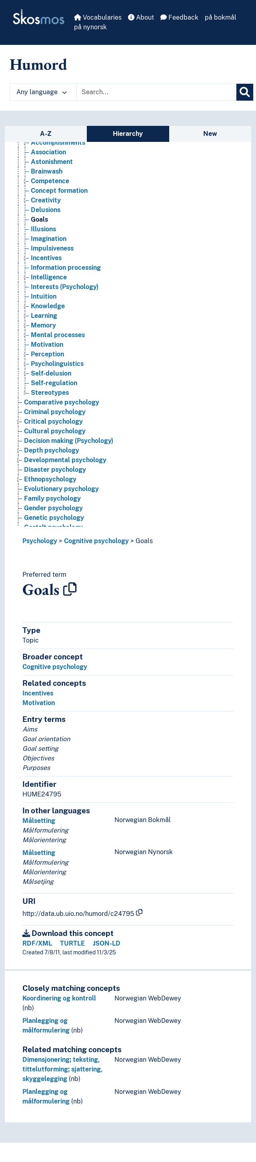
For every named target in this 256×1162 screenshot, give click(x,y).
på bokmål (220, 17)
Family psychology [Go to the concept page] (52, 498)
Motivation (38, 703)
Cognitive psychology (96, 541)
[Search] (245, 92)
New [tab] (210, 133)
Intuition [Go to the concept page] (43, 296)
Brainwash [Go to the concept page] (46, 171)
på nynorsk (90, 27)
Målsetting (38, 821)
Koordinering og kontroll (59, 998)
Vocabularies (98, 17)
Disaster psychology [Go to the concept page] (55, 469)
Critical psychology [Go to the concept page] (53, 421)
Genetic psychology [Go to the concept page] (54, 517)
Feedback (179, 17)
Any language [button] (41, 92)
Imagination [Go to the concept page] (48, 239)
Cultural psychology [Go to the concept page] (55, 431)
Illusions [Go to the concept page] (43, 229)
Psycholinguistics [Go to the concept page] (57, 364)
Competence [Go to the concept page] (50, 181)
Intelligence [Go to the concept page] (49, 277)
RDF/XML (37, 943)
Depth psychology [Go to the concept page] (51, 450)
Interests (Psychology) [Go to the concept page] (64, 287)
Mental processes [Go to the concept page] (58, 335)
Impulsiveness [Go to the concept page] (52, 248)
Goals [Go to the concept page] (39, 219)
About (141, 17)
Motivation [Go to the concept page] (47, 344)
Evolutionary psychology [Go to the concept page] (61, 489)
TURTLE (72, 943)
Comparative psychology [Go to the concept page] (61, 402)
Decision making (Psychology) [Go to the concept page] (68, 441)
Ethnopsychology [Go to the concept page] (50, 479)
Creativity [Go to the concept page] (46, 200)
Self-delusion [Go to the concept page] (51, 373)
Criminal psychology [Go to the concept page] (55, 412)
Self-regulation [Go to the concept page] (54, 383)
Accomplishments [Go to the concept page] (58, 142)
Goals (144, 541)
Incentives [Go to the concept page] (46, 258)
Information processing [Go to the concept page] (66, 267)
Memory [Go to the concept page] (43, 325)
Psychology (39, 541)
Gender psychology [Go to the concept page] (53, 508)
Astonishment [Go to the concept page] (52, 162)
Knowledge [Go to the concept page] (48, 306)
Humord (38, 64)
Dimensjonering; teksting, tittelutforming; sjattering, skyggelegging (62, 1069)
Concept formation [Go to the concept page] (59, 190)
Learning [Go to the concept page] (44, 315)
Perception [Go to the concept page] (47, 354)
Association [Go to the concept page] (48, 152)
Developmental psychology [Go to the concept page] (65, 460)
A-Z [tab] (46, 133)
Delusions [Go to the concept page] (45, 210)
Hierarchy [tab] (128, 133)
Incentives (37, 693)
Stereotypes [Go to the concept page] (50, 392)
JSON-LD (106, 943)
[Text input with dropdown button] (156, 92)
